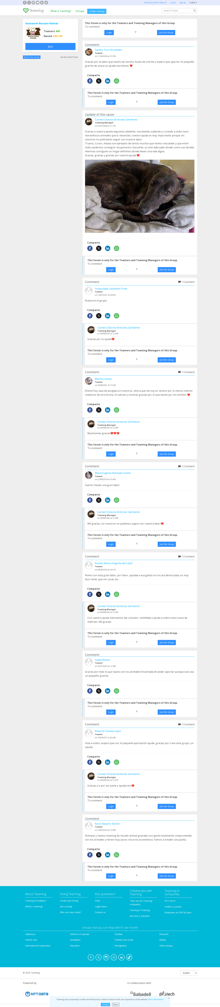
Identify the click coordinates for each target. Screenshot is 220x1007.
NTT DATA (170, 900)
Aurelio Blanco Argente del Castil (113, 563)
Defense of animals (79, 934)
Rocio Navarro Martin (107, 823)
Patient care (31, 939)
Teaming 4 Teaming (140, 910)
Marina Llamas (103, 379)
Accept (105, 1004)
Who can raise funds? (70, 912)
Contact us (100, 912)
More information (155, 999)
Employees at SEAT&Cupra (178, 912)
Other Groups (166, 945)
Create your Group (69, 900)
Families (119, 934)
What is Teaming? (61, 11)
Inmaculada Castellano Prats (111, 288)
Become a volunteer (140, 916)
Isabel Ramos (102, 659)
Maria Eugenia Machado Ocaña (112, 473)
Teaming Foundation (35, 900)
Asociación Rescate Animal (41, 23)
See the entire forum (69, 57)
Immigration (121, 945)
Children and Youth (124, 939)
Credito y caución (173, 906)
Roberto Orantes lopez (108, 731)
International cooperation (37, 945)
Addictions (30, 934)
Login (109, 32)
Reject (115, 1004)
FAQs (97, 900)
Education (75, 945)
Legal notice (101, 906)
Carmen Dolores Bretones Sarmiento (116, 119)
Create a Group (96, 11)
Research (164, 934)
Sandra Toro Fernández (108, 50)
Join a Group (66, 906)
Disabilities (75, 939)
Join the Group (166, 32)
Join (50, 46)
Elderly (162, 939)
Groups (80, 11)
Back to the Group (32, 57)
